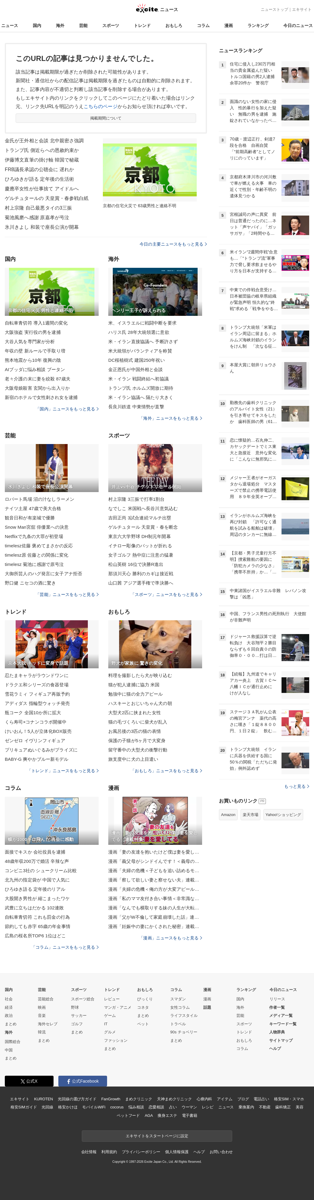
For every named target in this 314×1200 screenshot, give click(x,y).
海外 (60, 25)
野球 (75, 1007)
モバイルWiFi (93, 1107)
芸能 (83, 25)
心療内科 (204, 1099)
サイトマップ (281, 1040)
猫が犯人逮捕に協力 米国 (134, 684)
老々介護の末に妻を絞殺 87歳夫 (37, 378)
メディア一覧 (281, 1015)
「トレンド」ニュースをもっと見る (63, 770)
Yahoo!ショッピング (283, 814)
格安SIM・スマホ (289, 1099)
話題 (207, 1007)
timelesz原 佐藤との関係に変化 (36, 555)
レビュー (112, 999)
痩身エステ (167, 1115)
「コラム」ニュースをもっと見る (65, 947)
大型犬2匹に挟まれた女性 (134, 712)
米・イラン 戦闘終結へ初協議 (138, 378)
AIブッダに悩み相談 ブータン (35, 369)
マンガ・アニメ (117, 1007)
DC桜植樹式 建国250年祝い (136, 360)
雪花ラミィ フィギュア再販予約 (37, 694)
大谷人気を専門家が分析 (30, 341)
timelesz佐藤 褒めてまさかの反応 (39, 545)
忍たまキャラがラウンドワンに (37, 675)
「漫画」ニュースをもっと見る (170, 938)
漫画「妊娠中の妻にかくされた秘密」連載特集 (155, 926)
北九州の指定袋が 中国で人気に (37, 879)
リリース (277, 999)
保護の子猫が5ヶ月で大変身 (136, 740)
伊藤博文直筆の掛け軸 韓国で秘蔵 (42, 159)
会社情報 (89, 1152)
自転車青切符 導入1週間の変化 (36, 322)
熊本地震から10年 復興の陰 (33, 360)
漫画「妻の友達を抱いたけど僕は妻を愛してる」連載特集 (155, 851)
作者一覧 (277, 1007)
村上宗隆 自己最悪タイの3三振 (38, 207)
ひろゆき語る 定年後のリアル (35, 889)
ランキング (258, 25)
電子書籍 (189, 1115)
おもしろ (173, 25)
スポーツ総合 (82, 999)
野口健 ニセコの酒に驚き (30, 582)
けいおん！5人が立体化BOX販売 (38, 731)
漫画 (228, 25)
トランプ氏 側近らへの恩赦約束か (42, 150)
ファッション (116, 1040)
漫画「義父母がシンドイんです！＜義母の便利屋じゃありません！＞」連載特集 (155, 861)
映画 (42, 1007)
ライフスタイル (184, 1015)
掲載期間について (106, 118)
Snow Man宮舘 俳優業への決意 (37, 527)
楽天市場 (250, 814)
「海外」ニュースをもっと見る (170, 418)
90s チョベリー (183, 1032)
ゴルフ (77, 1024)
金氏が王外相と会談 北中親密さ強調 (44, 140)
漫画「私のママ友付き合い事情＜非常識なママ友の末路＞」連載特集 (155, 898)
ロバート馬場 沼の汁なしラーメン (39, 499)
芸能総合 (46, 999)
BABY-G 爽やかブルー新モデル (37, 759)
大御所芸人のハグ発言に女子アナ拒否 (43, 573)
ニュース (9, 25)
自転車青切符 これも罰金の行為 (37, 917)
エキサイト (302, 9)
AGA (149, 1115)
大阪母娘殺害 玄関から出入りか (37, 388)
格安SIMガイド (24, 1107)
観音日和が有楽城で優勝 (30, 517)
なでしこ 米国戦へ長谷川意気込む (143, 508)
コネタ (143, 1007)
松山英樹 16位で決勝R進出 (135, 564)
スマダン (178, 999)
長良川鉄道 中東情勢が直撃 (136, 406)
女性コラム (180, 1007)
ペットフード (128, 1115)
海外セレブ (47, 1024)
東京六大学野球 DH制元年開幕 (139, 536)
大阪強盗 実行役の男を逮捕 (33, 332)
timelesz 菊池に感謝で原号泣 (34, 564)
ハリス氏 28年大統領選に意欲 (138, 332)
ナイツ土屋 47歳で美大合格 (33, 508)
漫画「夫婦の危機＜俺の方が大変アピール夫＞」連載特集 (155, 889)
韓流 (42, 1032)
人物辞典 (277, 1032)
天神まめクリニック (174, 1099)
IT (106, 1024)
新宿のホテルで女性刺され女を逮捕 (41, 397)
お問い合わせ (221, 1152)
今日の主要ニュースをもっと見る (173, 244)
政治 (9, 1015)
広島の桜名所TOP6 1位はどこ (35, 935)
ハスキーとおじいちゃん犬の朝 (140, 703)
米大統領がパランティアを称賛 (140, 350)
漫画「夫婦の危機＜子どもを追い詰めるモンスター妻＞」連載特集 (155, 870)
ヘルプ (275, 1048)
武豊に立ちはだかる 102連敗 (34, 907)
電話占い (261, 1099)
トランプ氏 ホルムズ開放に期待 (140, 388)
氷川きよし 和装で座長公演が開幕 (42, 227)
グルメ (110, 1032)
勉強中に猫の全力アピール (135, 694)
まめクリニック (138, 1099)
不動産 (265, 1107)
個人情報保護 (176, 1152)
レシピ (208, 1107)
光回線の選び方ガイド (77, 1099)
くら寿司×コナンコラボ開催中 (35, 721)
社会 (9, 999)
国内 (37, 25)
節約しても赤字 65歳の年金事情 (37, 926)
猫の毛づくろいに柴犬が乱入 (138, 721)
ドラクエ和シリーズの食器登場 (37, 684)
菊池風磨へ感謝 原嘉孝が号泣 (37, 217)
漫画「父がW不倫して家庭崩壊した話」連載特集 (155, 917)
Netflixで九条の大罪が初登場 (34, 536)
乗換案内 (246, 1107)
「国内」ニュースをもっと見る (67, 409)
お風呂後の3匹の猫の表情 (134, 731)
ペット (143, 1024)
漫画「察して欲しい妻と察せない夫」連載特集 (155, 879)
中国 (9, 1050)
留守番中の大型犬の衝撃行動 (138, 749)
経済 (9, 1007)
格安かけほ (67, 1107)
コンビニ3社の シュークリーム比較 (41, 870)
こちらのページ (101, 106)
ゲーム (110, 1015)
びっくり (145, 999)
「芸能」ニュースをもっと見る (67, 594)
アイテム (224, 1099)
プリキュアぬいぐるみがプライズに (41, 749)
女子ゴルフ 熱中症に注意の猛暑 (140, 555)
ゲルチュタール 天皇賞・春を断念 (143, 527)
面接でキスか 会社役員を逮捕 (35, 851)
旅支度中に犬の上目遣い (133, 759)
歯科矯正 (283, 1107)
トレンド (142, 25)
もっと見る (296, 786)
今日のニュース (298, 25)
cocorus (117, 1107)
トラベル (178, 1024)
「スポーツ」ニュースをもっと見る (166, 594)
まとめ (11, 1024)
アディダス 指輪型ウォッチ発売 (37, 703)
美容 (299, 1107)
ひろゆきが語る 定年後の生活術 (39, 179)
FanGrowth (110, 1099)
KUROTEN (43, 1099)
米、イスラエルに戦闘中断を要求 (142, 322)
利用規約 (109, 1152)
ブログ (243, 1099)
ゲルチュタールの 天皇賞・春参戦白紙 (47, 198)
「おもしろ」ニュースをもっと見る (166, 770)
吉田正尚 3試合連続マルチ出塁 (139, 517)
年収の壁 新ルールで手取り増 (35, 350)
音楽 (42, 1015)
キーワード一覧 (283, 1024)
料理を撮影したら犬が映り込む (140, 675)
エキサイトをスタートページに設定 (157, 1136)
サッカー (79, 1015)
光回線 (47, 1107)
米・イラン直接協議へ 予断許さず (143, 341)
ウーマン (189, 1107)
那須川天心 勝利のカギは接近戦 (140, 573)
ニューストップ (274, 9)
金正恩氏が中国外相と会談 (135, 369)
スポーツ (110, 25)
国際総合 (12, 1041)
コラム (203, 25)
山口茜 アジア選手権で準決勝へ (140, 582)
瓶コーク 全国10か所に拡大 (33, 712)
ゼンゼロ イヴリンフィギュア (35, 740)
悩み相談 (136, 1107)
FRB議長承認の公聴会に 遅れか (39, 169)
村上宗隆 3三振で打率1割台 (136, 499)
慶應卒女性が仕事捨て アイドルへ (42, 188)
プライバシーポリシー (141, 1152)
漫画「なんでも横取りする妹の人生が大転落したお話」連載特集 (155, 907)
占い (173, 1107)
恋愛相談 (156, 1107)
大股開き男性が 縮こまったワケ (37, 898)
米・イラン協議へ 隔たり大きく (140, 397)
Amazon (228, 814)
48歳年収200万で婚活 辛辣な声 (37, 861)
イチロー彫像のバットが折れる (140, 545)
